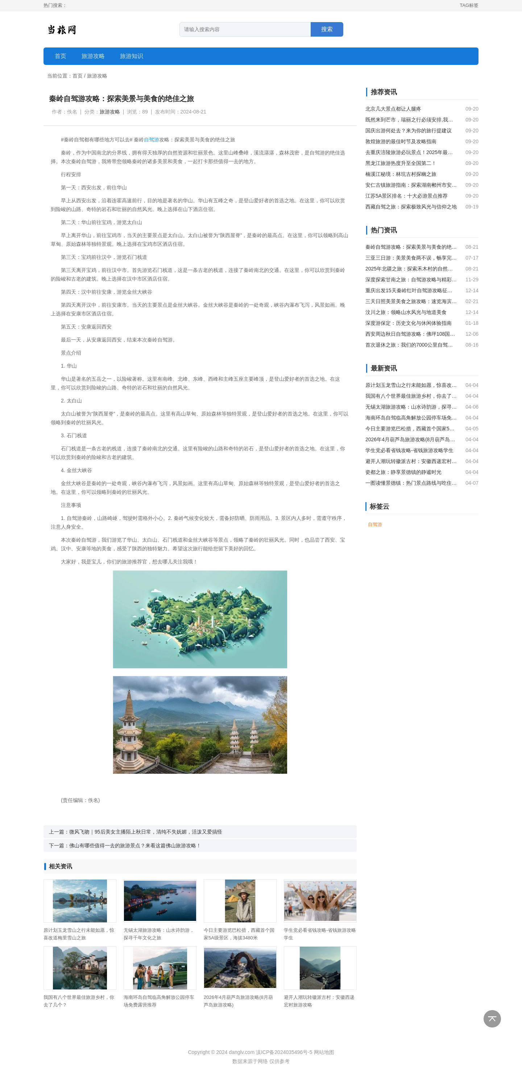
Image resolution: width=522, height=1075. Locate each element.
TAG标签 (469, 5)
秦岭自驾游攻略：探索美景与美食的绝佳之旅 (411, 247)
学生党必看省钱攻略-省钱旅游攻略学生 (409, 450)
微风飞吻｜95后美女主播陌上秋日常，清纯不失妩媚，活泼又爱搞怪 (145, 832)
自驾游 (151, 139)
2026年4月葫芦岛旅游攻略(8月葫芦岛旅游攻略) (411, 439)
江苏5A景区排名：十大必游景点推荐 (406, 196)
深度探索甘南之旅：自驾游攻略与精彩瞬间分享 (411, 279)
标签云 (379, 506)
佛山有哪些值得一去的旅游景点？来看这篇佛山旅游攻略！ (135, 845)
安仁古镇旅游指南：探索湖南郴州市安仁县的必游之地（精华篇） (411, 185)
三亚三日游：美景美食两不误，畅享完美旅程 (411, 258)
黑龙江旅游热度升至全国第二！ (400, 163)
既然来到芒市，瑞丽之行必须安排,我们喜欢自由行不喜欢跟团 (411, 120)
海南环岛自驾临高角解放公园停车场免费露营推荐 (411, 418)
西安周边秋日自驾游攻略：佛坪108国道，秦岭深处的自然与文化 (411, 334)
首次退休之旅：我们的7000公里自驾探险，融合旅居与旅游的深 (411, 345)
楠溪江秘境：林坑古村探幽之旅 (400, 174)
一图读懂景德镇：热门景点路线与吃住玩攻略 (411, 483)
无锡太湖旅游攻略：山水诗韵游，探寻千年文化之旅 (411, 407)
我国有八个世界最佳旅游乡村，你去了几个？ (411, 396)
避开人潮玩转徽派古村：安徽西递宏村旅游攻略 (411, 461)
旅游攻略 (97, 76)
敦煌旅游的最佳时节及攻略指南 (400, 141)
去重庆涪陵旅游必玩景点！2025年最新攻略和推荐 (411, 152)
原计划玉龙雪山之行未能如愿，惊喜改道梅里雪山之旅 (411, 385)
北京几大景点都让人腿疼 (393, 109)
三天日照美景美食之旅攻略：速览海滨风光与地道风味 (411, 301)
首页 (60, 56)
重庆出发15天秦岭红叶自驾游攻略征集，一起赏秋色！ (411, 290)
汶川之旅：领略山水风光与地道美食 (406, 312)
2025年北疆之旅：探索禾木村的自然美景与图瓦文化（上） (411, 269)
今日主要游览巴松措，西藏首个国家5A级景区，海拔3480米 (411, 428)
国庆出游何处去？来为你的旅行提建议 (408, 130)
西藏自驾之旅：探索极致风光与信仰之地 (411, 207)
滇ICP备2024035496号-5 (284, 1052)
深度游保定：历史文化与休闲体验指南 (408, 323)
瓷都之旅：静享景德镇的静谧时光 (403, 472)
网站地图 (324, 1052)
